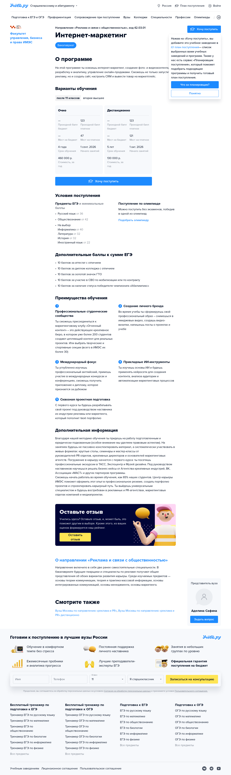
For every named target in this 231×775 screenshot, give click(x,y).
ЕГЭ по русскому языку (135, 710)
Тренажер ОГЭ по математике (85, 721)
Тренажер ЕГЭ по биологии (28, 736)
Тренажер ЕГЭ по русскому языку (32, 715)
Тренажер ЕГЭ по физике (26, 748)
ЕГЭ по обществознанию (136, 722)
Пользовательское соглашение (100, 768)
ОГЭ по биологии (186, 728)
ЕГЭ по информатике (134, 734)
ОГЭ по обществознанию (191, 722)
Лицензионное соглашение (59, 768)
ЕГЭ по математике (132, 716)
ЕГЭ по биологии (131, 728)
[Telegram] (211, 768)
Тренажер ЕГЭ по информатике (30, 742)
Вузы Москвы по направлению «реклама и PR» (86, 611)
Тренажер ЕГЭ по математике (29, 721)
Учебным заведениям (24, 768)
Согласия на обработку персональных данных (127, 691)
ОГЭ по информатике (189, 734)
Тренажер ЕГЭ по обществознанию (21, 729)
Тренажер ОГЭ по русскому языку (87, 715)
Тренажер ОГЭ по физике (82, 748)
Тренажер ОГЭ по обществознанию (77, 729)
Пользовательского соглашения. (191, 691)
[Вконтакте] (204, 768)
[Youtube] (219, 768)
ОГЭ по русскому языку (191, 710)
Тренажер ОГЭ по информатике (86, 742)
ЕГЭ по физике (130, 739)
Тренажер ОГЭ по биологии (83, 736)
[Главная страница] (19, 6)
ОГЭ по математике (188, 716)
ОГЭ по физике (185, 739)
